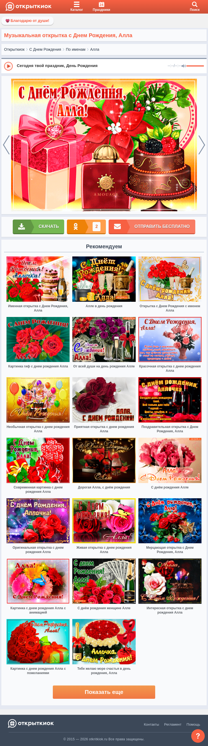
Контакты (151, 724)
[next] (201, 145)
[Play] (8, 66)
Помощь (193, 724)
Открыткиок (14, 49)
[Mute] (183, 66)
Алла (94, 49)
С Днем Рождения (45, 49)
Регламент (172, 724)
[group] (104, 66)
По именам (75, 49)
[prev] (6, 145)
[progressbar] (195, 66)
